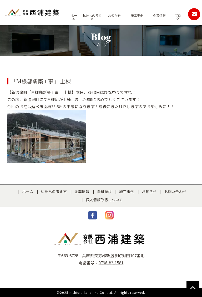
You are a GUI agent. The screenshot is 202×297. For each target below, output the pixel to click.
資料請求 (104, 191)
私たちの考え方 (54, 191)
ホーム (27, 191)
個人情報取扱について (104, 199)
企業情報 (81, 191)
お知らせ (149, 191)
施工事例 (126, 191)
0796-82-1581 (111, 262)
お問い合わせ (175, 191)
